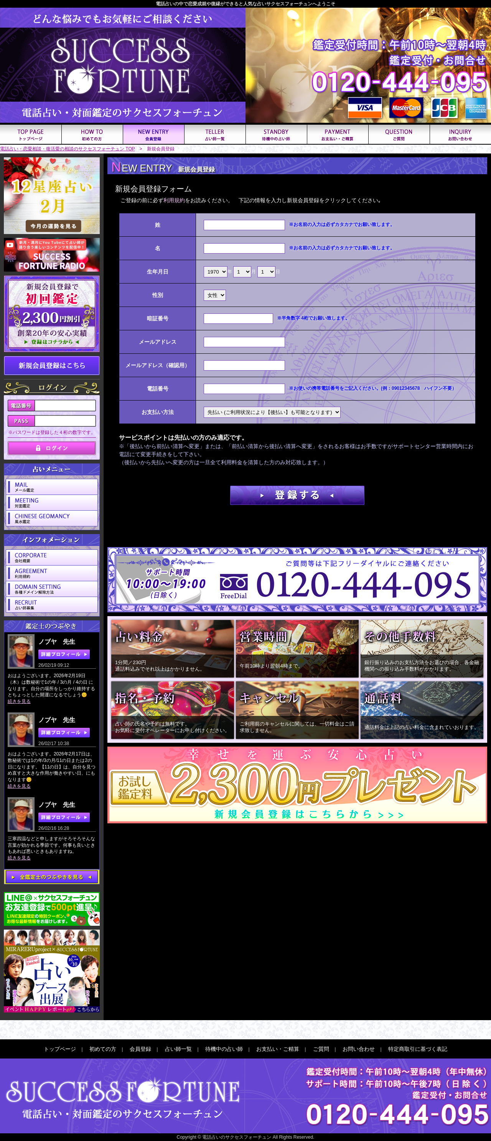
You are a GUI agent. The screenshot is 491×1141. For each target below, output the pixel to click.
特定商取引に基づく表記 (417, 1049)
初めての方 (102, 1049)
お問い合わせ (359, 1049)
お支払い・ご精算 (277, 1049)
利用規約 (174, 200)
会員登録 (140, 1049)
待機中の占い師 (224, 1049)
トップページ (60, 1049)
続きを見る (19, 701)
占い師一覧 (178, 1049)
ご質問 (321, 1049)
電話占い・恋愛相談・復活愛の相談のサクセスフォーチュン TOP (67, 149)
